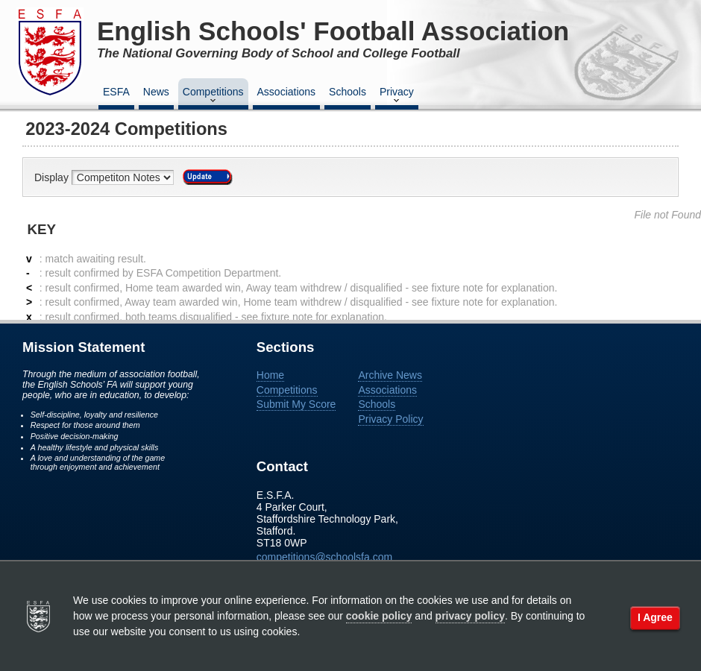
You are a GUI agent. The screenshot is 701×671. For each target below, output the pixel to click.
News (156, 92)
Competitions (213, 96)
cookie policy (379, 616)
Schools (347, 92)
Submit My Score (296, 404)
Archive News (390, 375)
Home (270, 375)
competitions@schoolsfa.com (324, 557)
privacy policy (470, 616)
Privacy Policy (390, 419)
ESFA (116, 92)
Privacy (397, 96)
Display (53, 177)
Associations (286, 92)
